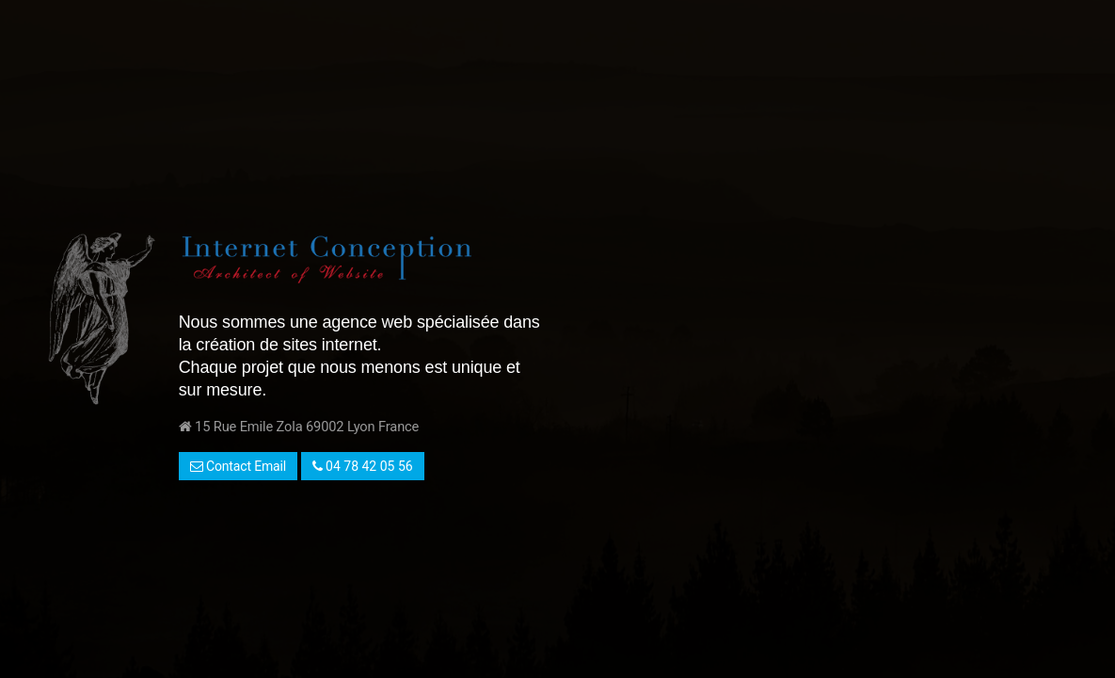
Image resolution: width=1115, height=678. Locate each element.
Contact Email (238, 466)
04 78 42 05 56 (362, 466)
